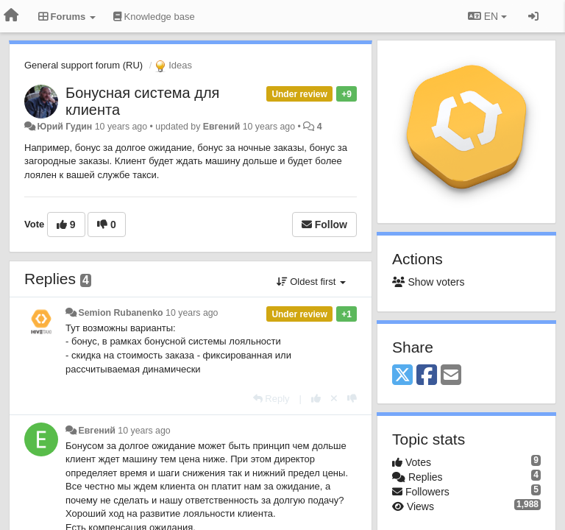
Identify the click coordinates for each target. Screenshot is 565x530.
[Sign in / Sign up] (533, 16)
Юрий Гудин (64, 126)
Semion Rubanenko (120, 313)
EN (487, 16)
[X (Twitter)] (402, 376)
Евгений (221, 126)
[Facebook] (426, 376)
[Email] (451, 376)
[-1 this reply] (352, 398)
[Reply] (271, 398)
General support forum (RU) (83, 65)
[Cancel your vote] (334, 398)
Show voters (428, 282)
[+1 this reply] (316, 398)
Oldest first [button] (311, 281)
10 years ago (192, 313)
